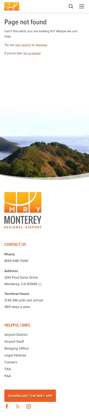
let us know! (32, 53)
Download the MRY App (30, 396)
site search (23, 45)
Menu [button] (82, 6)
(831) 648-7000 (16, 261)
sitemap (41, 45)
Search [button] (71, 6)
